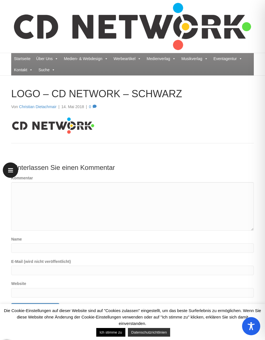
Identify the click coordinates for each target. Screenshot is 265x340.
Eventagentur (228, 58)
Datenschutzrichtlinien (149, 332)
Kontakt (23, 70)
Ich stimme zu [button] (111, 332)
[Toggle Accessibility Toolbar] (251, 326)
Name (16, 239)
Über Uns (47, 58)
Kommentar (22, 178)
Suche (46, 70)
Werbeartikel (127, 58)
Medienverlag (161, 58)
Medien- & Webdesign (86, 58)
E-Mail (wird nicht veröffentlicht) (41, 261)
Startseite (22, 58)
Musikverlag (194, 58)
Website (18, 283)
